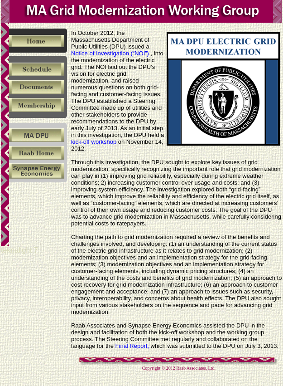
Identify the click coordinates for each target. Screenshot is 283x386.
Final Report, (132, 345)
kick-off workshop (93, 141)
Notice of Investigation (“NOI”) (111, 53)
